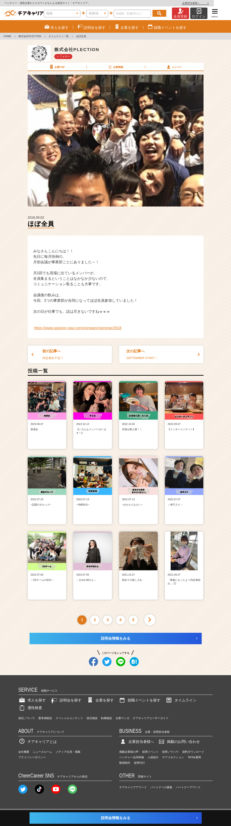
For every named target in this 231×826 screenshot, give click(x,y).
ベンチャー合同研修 (131, 757)
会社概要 (23, 751)
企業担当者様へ (212, 3)
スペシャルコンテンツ (69, 718)
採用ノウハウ (170, 751)
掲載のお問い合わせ (179, 741)
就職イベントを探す (139, 700)
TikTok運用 (194, 757)
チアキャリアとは (37, 741)
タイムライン (180, 700)
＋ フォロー (63, 56)
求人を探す (32, 700)
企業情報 (115, 67)
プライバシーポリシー (32, 757)
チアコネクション (173, 757)
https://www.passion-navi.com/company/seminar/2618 (78, 328)
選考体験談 (45, 718)
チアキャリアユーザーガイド (150, 718)
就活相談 (92, 718)
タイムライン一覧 (59, 36)
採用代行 (139, 762)
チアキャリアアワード (133, 787)
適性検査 (30, 707)
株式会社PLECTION (30, 36)
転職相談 (106, 718)
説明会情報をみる (115, 638)
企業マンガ (122, 718)
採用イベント (150, 751)
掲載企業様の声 (129, 751)
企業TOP (57, 67)
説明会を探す (66, 700)
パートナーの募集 (161, 787)
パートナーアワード (188, 787)
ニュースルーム (42, 751)
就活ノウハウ (26, 718)
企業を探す (100, 700)
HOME (7, 36)
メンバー (174, 67)
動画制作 (124, 762)
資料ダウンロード (193, 751)
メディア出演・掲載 (68, 751)
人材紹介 (153, 757)
